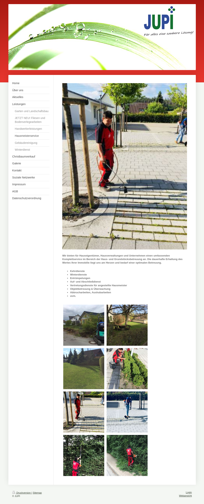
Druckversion (21, 492)
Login (189, 492)
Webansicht (185, 495)
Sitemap (37, 492)
